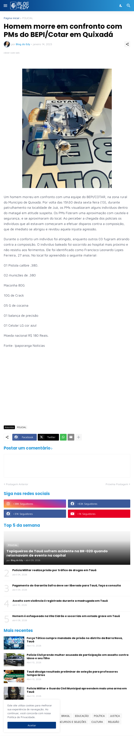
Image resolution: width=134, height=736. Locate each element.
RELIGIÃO (113, 721)
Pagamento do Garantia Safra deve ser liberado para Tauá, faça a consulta (66, 585)
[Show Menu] (5, 5)
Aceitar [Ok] (32, 725)
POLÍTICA (99, 715)
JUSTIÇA (115, 715)
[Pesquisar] (129, 5)
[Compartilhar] (127, 44)
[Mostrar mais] (78, 437)
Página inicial (11, 18)
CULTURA (97, 721)
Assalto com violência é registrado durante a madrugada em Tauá (60, 600)
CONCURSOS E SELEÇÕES (70, 721)
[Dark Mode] (121, 5)
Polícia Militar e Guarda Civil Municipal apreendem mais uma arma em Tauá (77, 690)
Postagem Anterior (17, 484)
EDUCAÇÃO (82, 715)
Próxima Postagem (117, 484)
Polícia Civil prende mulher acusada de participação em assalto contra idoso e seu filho (77, 656)
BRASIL (65, 715)
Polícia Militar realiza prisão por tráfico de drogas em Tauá (54, 570)
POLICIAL (27, 18)
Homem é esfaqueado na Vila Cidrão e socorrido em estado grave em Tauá (66, 616)
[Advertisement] (69, 394)
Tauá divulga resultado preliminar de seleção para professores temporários (72, 673)
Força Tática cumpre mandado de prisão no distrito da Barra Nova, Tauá (75, 639)
